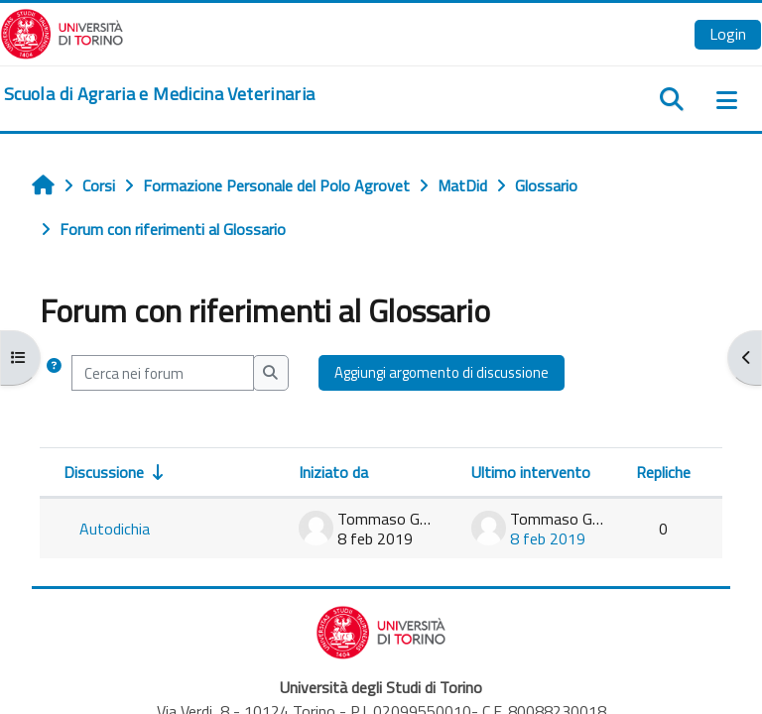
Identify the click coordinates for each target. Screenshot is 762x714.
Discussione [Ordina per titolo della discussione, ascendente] (104, 472)
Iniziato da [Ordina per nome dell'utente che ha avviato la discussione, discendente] (333, 472)
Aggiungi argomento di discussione (441, 372)
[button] (54, 373)
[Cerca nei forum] (162, 373)
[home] (159, 94)
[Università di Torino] (62, 32)
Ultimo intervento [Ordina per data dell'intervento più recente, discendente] (530, 472)
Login (727, 34)
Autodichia (114, 528)
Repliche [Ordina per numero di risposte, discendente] (663, 472)
